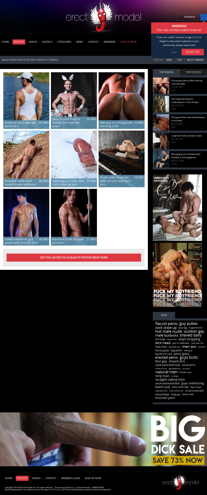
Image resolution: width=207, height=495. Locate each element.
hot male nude (168, 331)
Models (47, 41)
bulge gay (175, 394)
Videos (33, 41)
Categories (64, 41)
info (203, 17)
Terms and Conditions (64, 487)
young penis (189, 365)
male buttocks (166, 335)
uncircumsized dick (167, 383)
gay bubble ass (175, 369)
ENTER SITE (193, 52)
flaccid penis (166, 323)
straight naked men (170, 380)
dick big (182, 327)
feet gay (161, 361)
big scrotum (196, 387)
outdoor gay (194, 331)
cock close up (166, 328)
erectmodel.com (103, 17)
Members (109, 41)
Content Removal (82, 487)
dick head (163, 343)
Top (179, 59)
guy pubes (188, 323)
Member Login (70, 478)
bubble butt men (161, 369)
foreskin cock (185, 372)
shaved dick (177, 361)
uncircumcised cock (167, 365)
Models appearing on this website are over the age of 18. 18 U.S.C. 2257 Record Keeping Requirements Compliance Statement (58, 490)
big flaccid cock (163, 354)
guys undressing (192, 383)
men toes (161, 346)
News (79, 41)
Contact (93, 41)
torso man (188, 394)
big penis (176, 350)
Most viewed (195, 59)
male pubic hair (197, 343)
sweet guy (188, 350)
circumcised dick (194, 390)
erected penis (166, 357)
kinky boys (186, 369)
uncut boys (162, 394)
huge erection (195, 327)
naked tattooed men (161, 391)
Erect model (180, 481)
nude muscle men (176, 391)
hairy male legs (180, 387)
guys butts (189, 357)
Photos (19, 41)
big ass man (172, 339)
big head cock (174, 347)
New (169, 59)
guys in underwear (180, 343)
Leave (174, 52)
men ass (189, 347)
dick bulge (160, 339)
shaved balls (191, 335)
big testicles (201, 347)
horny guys (162, 350)
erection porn (165, 398)
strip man (162, 376)
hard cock (162, 387)
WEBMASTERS (98, 487)
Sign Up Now (128, 41)
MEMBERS (189, 17)
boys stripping (189, 339)
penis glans (181, 354)
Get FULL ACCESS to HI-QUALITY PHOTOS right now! (74, 257)
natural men (166, 372)
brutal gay (174, 376)
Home (5, 41)
